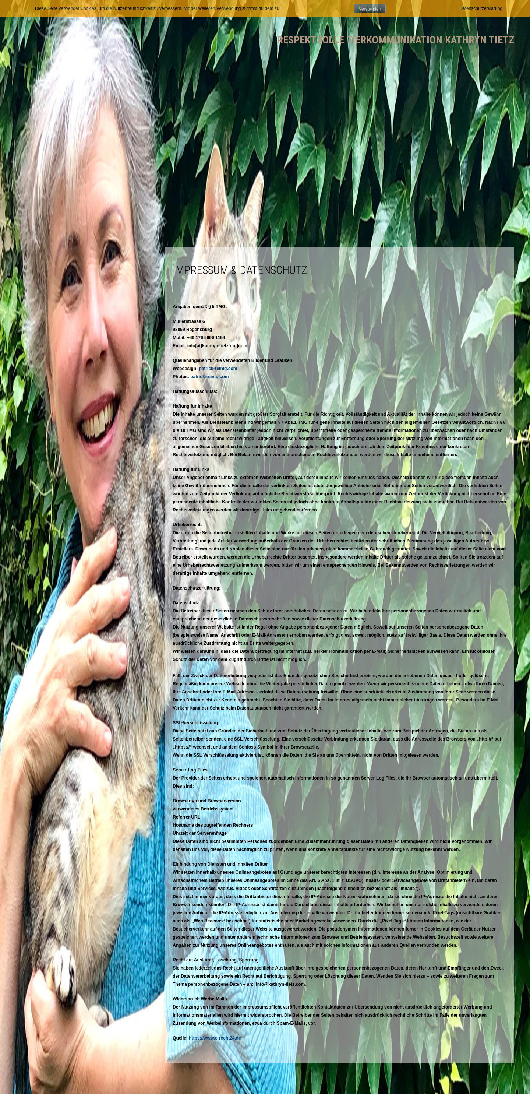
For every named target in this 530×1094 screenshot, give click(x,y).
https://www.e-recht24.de (215, 1038)
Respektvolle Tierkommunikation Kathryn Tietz (395, 40)
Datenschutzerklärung (480, 8)
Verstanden (370, 8)
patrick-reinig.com (218, 368)
